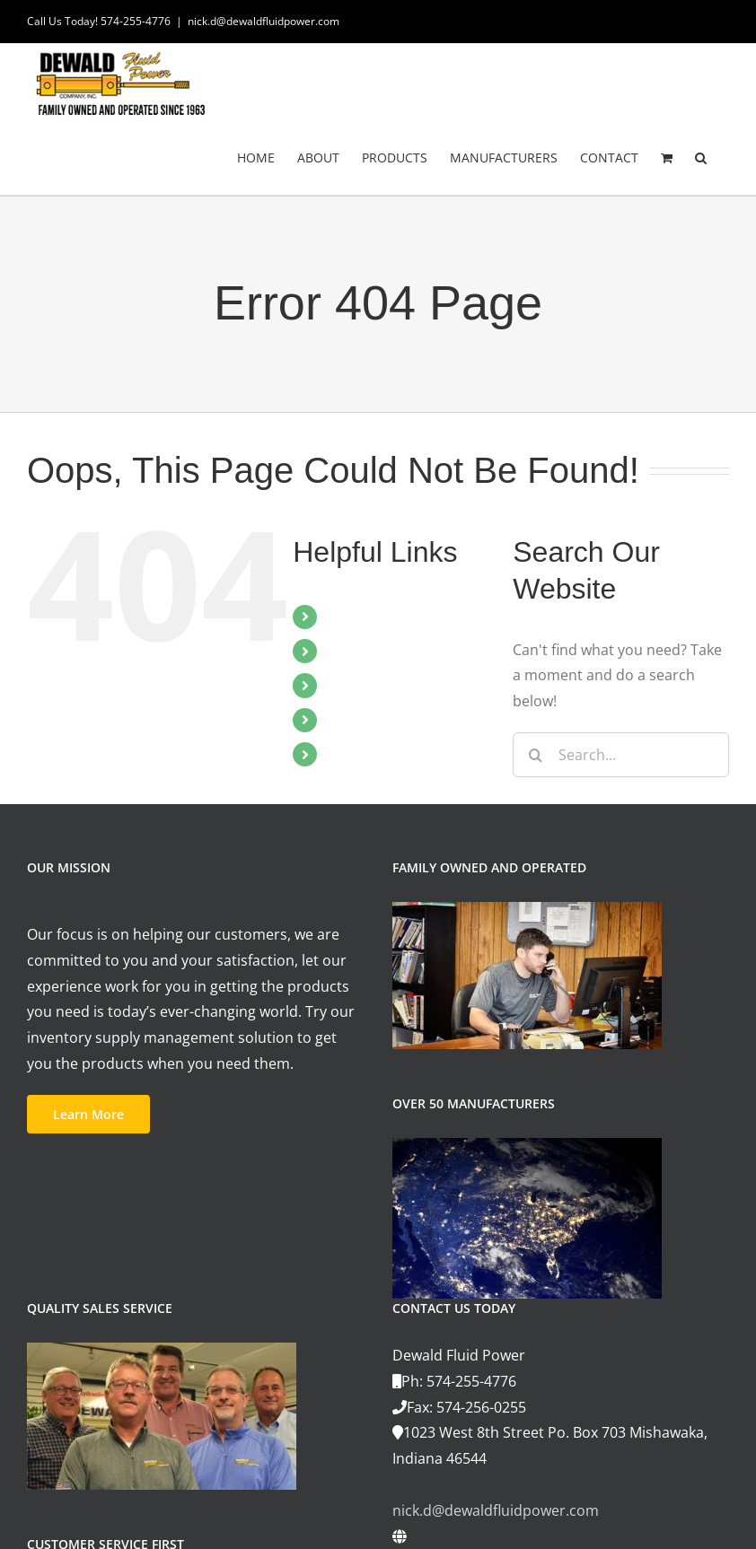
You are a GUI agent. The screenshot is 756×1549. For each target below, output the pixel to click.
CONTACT (360, 754)
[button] (701, 157)
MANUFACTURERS (388, 720)
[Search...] (621, 754)
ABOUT (351, 651)
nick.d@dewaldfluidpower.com (263, 21)
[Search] (535, 754)
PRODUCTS (365, 685)
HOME (349, 616)
